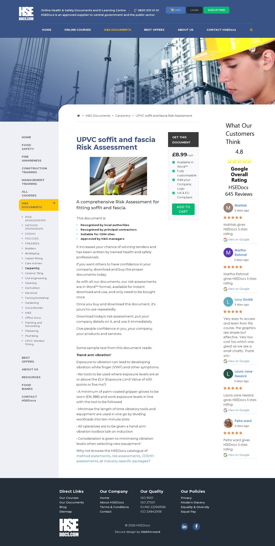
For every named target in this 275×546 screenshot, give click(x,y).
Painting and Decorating (33, 324)
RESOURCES (31, 377)
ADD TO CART (183, 209)
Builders (30, 248)
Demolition (32, 287)
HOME (46, 30)
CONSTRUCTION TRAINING (34, 170)
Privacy (186, 498)
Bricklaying (32, 253)
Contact (106, 511)
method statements (93, 456)
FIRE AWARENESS (31, 158)
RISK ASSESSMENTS (35, 218)
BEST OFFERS (154, 30)
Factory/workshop (37, 297)
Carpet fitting (34, 258)
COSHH (30, 233)
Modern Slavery (193, 502)
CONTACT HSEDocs (221, 30)
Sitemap (65, 511)
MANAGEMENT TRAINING (33, 182)
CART (175, 10)
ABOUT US (185, 30)
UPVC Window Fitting (34, 342)
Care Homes (33, 263)
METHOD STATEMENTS (34, 227)
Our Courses (68, 498)
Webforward (150, 532)
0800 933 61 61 (148, 10)
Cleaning (30, 282)
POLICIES (32, 238)
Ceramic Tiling (34, 273)
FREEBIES (32, 243)
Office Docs (33, 317)
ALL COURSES (29, 193)
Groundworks (34, 307)
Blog (63, 507)
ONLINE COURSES (77, 30)
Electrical (31, 292)
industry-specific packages (126, 461)
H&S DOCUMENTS (117, 30)
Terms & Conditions (114, 507)
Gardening (32, 302)
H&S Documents (98, 115)
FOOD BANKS (27, 387)
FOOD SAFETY (28, 147)
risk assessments (126, 456)
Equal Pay (188, 511)
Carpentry (32, 268)
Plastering (31, 330)
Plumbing (31, 335)
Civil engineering (36, 278)
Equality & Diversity (195, 507)
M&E (28, 312)
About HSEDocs (112, 502)
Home (104, 498)
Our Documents (71, 502)
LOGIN (194, 10)
